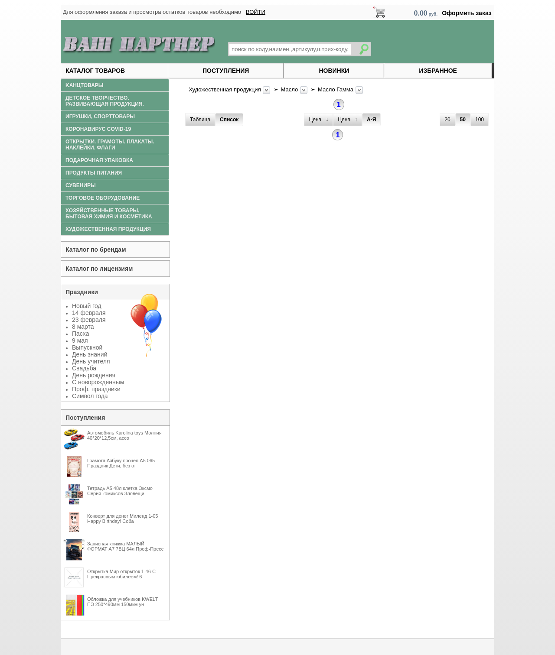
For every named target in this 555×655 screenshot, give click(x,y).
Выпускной (87, 347)
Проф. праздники (96, 389)
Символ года (90, 395)
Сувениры (80, 185)
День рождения (93, 375)
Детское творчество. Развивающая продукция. (104, 101)
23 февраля (89, 319)
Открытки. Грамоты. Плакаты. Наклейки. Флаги (109, 145)
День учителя (91, 361)
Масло (290, 89)
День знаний (90, 354)
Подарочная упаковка (99, 160)
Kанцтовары (84, 85)
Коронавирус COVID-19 (98, 129)
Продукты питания (93, 173)
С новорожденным (98, 382)
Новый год (86, 305)
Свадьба (84, 368)
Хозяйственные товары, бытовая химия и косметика (108, 214)
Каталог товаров (95, 70)
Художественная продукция (225, 89)
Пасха (80, 333)
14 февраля (89, 312)
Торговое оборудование (102, 198)
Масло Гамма (336, 89)
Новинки (334, 70)
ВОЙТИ (255, 12)
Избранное (438, 70)
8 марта (83, 326)
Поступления (225, 70)
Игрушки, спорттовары (100, 116)
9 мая (80, 340)
